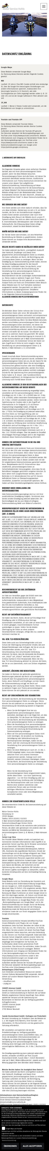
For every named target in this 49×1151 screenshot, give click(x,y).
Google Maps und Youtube (14, 1128)
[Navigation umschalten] (44, 6)
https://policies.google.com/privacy (14, 147)
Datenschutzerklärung (35, 1117)
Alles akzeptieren (32, 1146)
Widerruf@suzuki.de (23, 1060)
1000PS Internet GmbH (11, 1005)
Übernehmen (10, 1146)
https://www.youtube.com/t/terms (26, 136)
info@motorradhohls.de (18, 1086)
